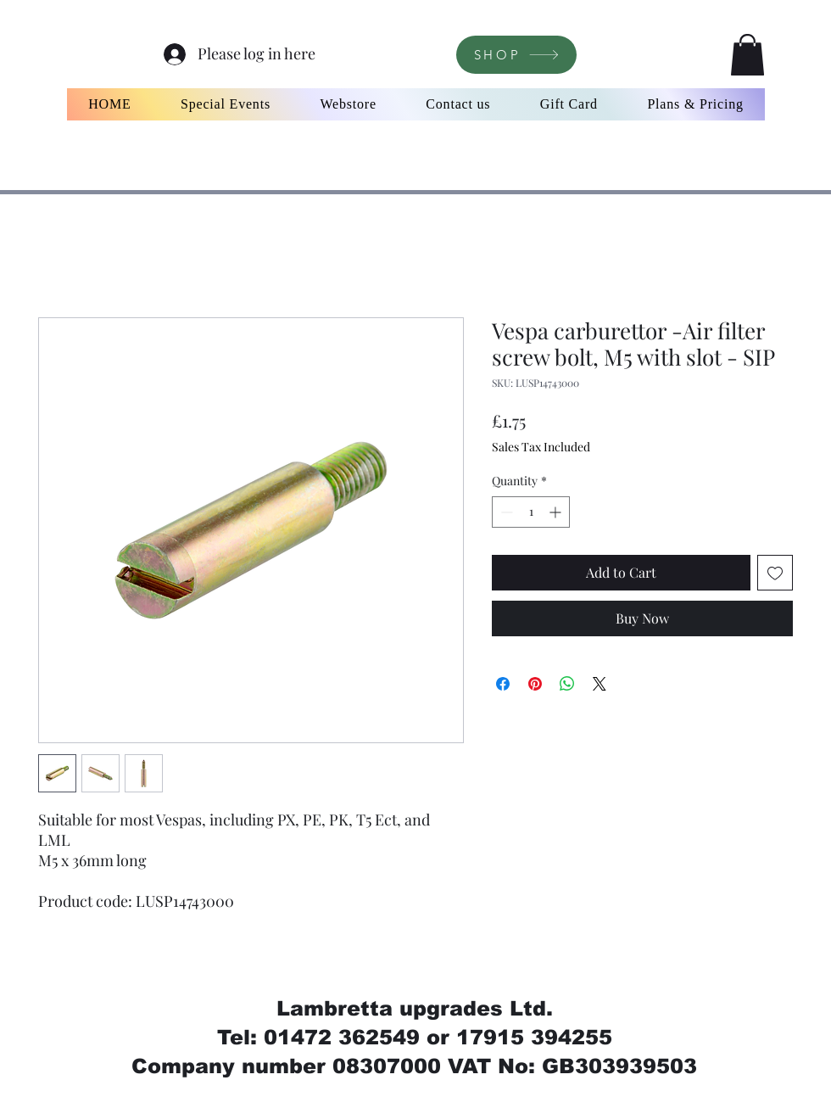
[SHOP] (516, 55)
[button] (747, 55)
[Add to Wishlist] (775, 572)
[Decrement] (505, 512)
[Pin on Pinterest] (535, 684)
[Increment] (556, 512)
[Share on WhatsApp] (567, 684)
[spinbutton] (531, 512)
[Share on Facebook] (503, 684)
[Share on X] (599, 684)
